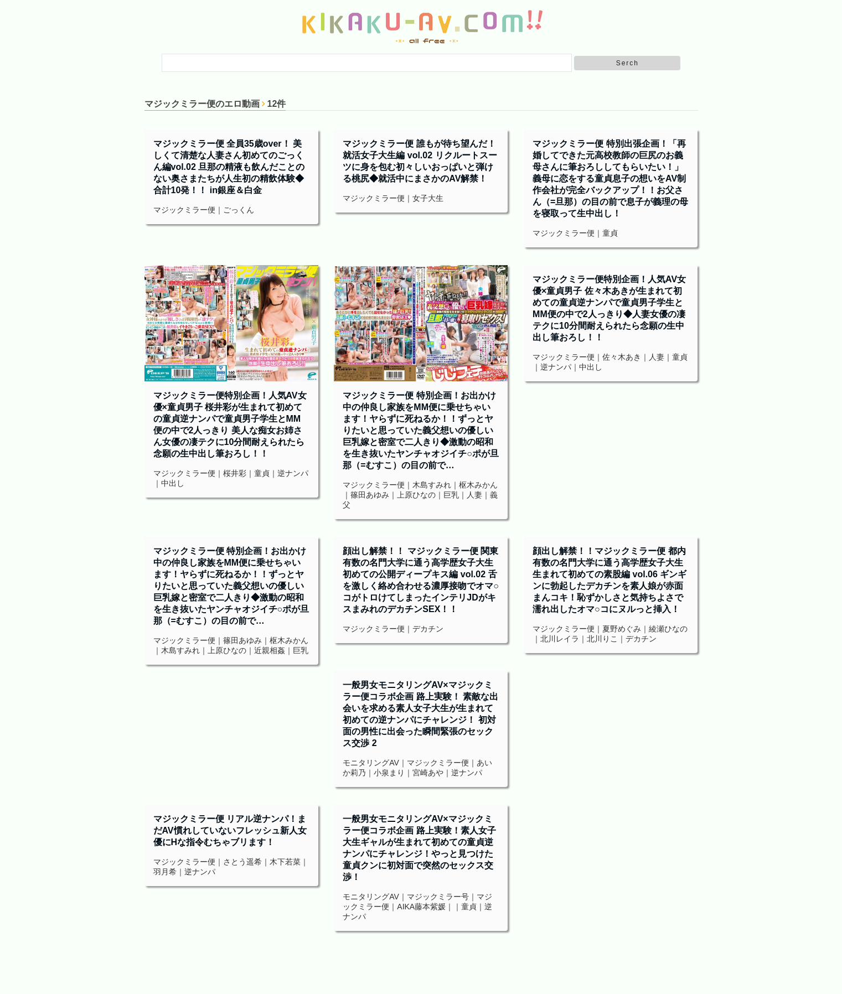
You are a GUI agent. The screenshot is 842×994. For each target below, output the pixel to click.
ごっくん (238, 209)
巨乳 (451, 494)
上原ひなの (416, 494)
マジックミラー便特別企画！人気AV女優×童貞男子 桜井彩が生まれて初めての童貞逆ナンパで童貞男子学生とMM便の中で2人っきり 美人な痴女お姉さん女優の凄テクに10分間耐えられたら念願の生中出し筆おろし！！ (230, 424)
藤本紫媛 (430, 906)
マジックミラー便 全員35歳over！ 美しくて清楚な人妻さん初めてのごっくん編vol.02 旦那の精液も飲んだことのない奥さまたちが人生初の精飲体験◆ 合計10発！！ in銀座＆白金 (229, 167)
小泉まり (389, 772)
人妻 (474, 494)
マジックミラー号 (438, 896)
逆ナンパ (292, 473)
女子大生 (427, 198)
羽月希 (165, 871)
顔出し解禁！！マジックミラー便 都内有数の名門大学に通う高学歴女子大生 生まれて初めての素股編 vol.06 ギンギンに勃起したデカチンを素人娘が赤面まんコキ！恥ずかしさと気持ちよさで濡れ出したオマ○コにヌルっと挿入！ (609, 580)
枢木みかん (478, 484)
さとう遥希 (242, 861)
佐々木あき (621, 357)
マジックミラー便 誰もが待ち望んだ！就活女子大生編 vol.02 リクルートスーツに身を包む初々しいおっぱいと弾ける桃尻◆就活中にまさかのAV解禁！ (420, 161)
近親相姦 (269, 650)
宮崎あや (427, 772)
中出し (172, 483)
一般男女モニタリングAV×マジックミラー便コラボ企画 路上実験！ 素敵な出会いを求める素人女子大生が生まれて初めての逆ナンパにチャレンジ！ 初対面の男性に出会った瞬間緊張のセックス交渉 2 (420, 714)
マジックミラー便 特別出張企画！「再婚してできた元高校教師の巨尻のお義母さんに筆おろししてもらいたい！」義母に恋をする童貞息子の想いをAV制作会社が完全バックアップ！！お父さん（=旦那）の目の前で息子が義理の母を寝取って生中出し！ (610, 178)
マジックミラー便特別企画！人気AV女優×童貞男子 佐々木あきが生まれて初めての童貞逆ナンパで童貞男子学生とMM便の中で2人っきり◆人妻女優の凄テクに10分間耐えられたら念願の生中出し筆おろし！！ (609, 308)
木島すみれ (431, 484)
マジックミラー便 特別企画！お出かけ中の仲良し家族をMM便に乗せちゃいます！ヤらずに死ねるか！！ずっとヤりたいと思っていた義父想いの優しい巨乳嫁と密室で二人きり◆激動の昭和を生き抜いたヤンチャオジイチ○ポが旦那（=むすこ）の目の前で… (421, 430)
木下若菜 (285, 861)
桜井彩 (234, 473)
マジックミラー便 (184, 209)
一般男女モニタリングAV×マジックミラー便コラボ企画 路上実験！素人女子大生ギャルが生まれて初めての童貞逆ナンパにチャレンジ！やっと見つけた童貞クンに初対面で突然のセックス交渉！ (419, 848)
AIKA (406, 906)
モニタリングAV (371, 762)
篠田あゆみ (369, 494)
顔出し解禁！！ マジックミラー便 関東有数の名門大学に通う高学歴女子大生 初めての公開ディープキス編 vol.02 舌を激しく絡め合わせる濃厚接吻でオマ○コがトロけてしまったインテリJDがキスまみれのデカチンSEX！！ (421, 580)
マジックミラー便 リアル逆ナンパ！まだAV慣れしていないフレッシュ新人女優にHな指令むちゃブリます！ (230, 830)
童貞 (610, 233)
